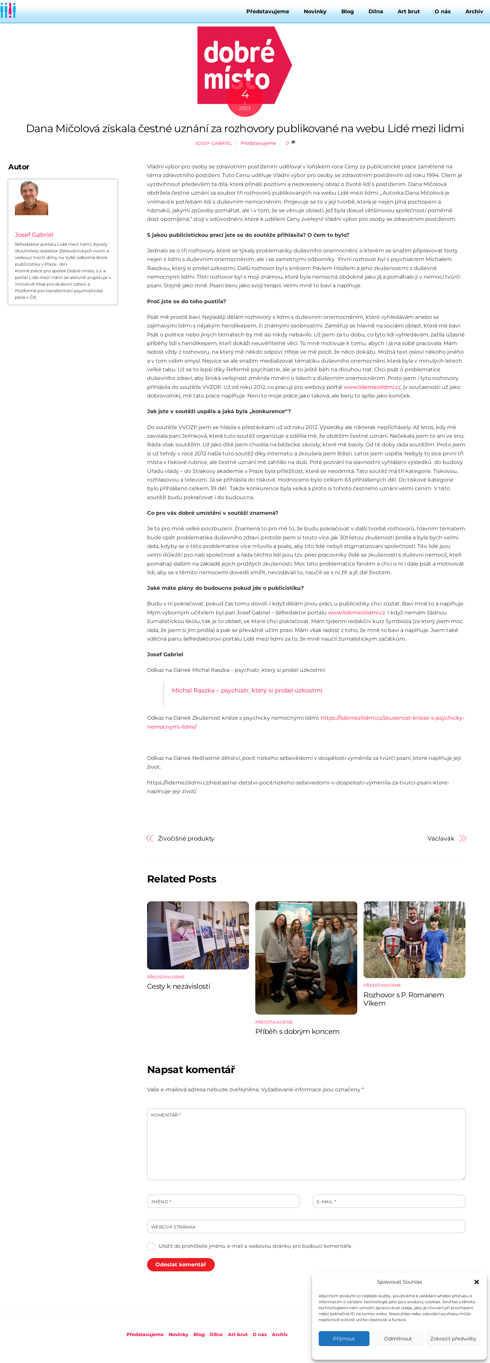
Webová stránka (173, 1227)
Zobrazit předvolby (453, 1338)
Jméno (161, 1201)
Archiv (474, 11)
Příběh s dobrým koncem (297, 1031)
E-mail (326, 1201)
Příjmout (344, 1338)
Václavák (441, 838)
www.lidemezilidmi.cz (372, 387)
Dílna (375, 11)
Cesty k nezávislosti (178, 986)
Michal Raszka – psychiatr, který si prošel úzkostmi (247, 690)
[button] (476, 1282)
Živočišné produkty (186, 838)
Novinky (315, 11)
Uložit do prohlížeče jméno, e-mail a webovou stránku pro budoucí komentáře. (255, 1246)
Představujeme (267, 11)
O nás (443, 11)
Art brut (409, 11)
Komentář (166, 1115)
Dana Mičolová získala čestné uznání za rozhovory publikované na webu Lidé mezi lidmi (245, 128)
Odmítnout (398, 1338)
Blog (347, 11)
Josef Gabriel (213, 143)
